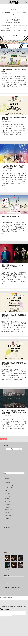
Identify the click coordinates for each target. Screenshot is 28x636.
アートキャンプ (8, 490)
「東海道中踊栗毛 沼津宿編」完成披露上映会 (13, 70)
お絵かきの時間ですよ (10, 487)
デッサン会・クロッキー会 (11, 498)
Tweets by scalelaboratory (13, 587)
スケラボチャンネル (14, 449)
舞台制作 (7, 518)
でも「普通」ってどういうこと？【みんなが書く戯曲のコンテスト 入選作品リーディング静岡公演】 (13, 167)
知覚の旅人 (7, 512)
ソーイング (7, 496)
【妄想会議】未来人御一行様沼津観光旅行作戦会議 (13, 363)
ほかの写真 (6, 569)
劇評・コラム (8, 501)
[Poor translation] (7, 609)
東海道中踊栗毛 (8, 509)
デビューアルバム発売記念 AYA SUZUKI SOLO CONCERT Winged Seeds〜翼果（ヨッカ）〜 (13, 412)
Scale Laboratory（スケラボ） (12, 485)
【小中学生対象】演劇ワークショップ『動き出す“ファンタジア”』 (12, 265)
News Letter (8, 482)
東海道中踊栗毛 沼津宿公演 (10, 217)
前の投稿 (3, 439)
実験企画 (7, 507)
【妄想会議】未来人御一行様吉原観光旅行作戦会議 (13, 118)
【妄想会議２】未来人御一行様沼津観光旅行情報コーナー (13, 315)
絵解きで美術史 (8, 515)
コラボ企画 (7, 493)
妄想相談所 (7, 504)
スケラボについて (14, 35)
